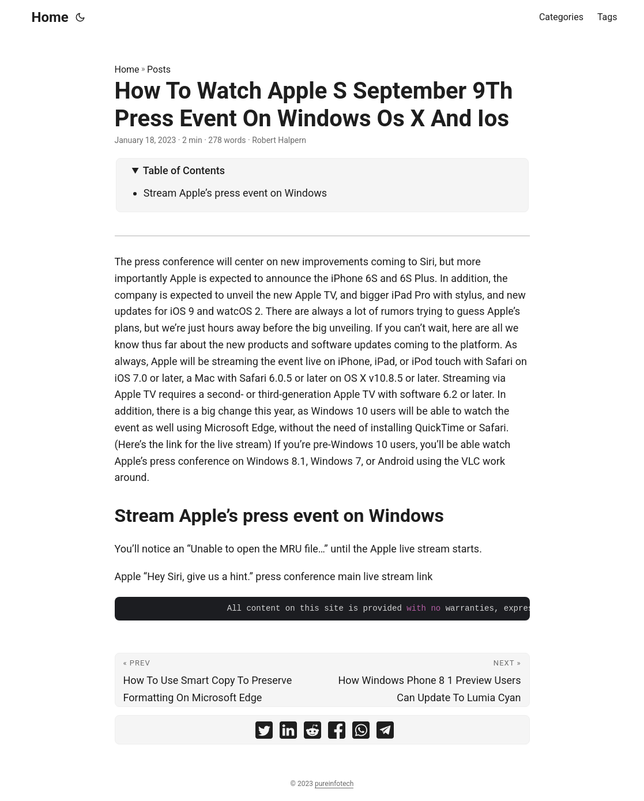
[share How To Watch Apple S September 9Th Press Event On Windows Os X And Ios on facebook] (336, 732)
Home (50, 17)
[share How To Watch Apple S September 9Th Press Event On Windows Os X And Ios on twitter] (264, 732)
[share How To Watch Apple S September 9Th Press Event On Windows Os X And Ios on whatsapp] (361, 732)
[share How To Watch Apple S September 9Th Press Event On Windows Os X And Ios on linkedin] (288, 732)
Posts (159, 69)
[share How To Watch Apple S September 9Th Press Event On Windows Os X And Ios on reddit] (312, 732)
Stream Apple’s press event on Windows (235, 193)
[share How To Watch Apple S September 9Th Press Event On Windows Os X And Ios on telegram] (385, 732)
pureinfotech (334, 784)
